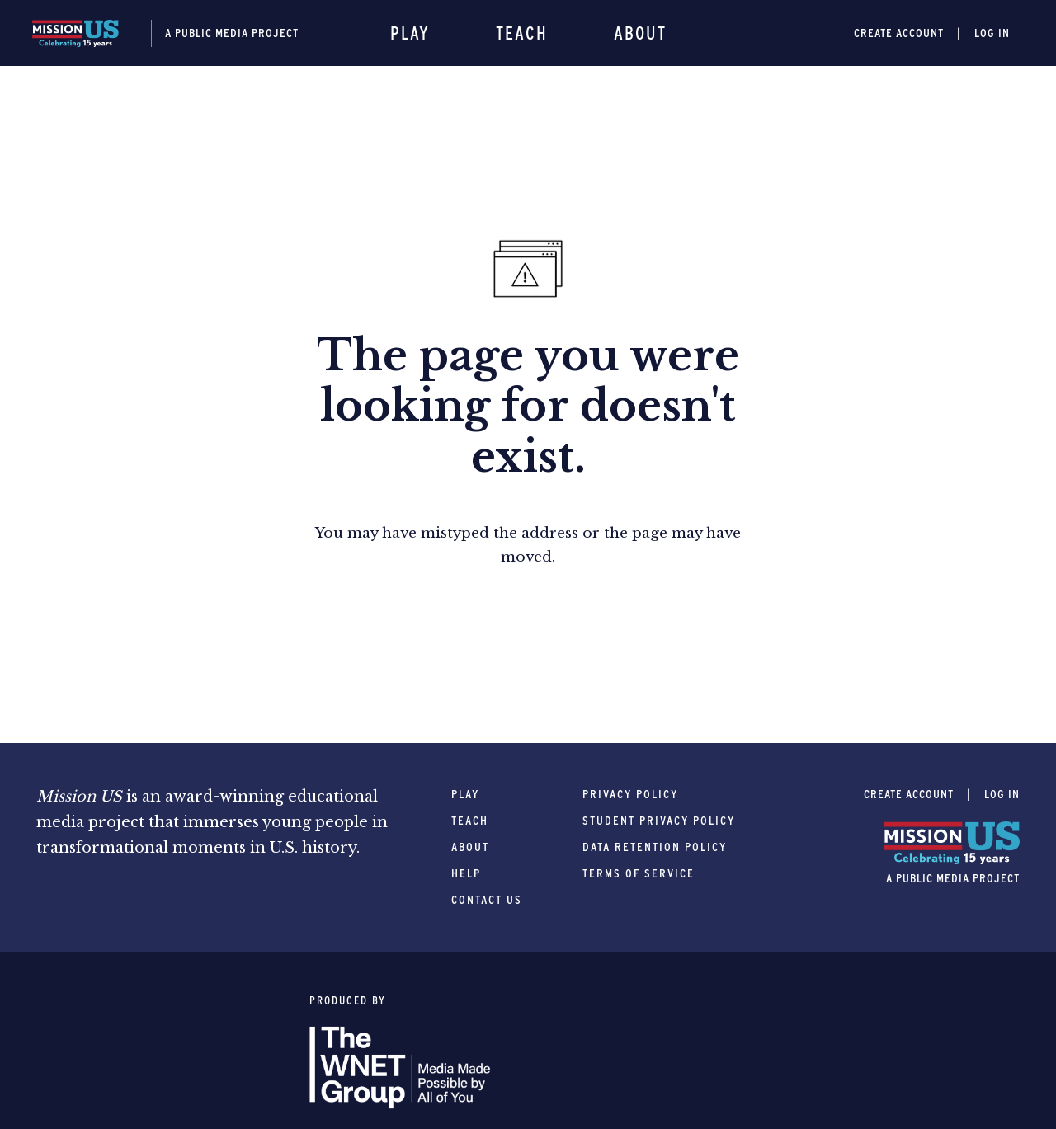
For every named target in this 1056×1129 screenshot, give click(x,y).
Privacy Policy (630, 794)
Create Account (899, 33)
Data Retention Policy (654, 847)
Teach (522, 33)
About (640, 33)
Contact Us (486, 899)
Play (410, 33)
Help (466, 873)
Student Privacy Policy (658, 820)
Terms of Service (638, 873)
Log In (992, 33)
